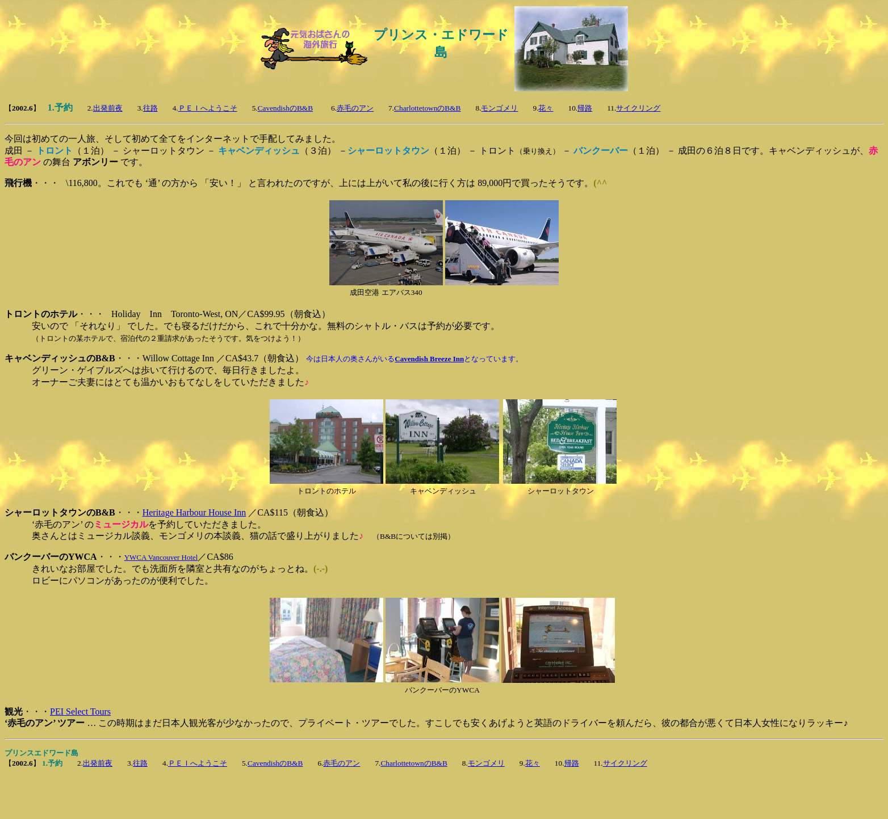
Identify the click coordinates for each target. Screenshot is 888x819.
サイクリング (638, 108)
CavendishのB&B (285, 108)
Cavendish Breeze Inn (429, 358)
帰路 (584, 108)
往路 (150, 108)
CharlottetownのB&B (427, 108)
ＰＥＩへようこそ (207, 108)
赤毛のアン (355, 108)
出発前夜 (108, 108)
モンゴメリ (499, 108)
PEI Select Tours (80, 711)
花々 (545, 108)
